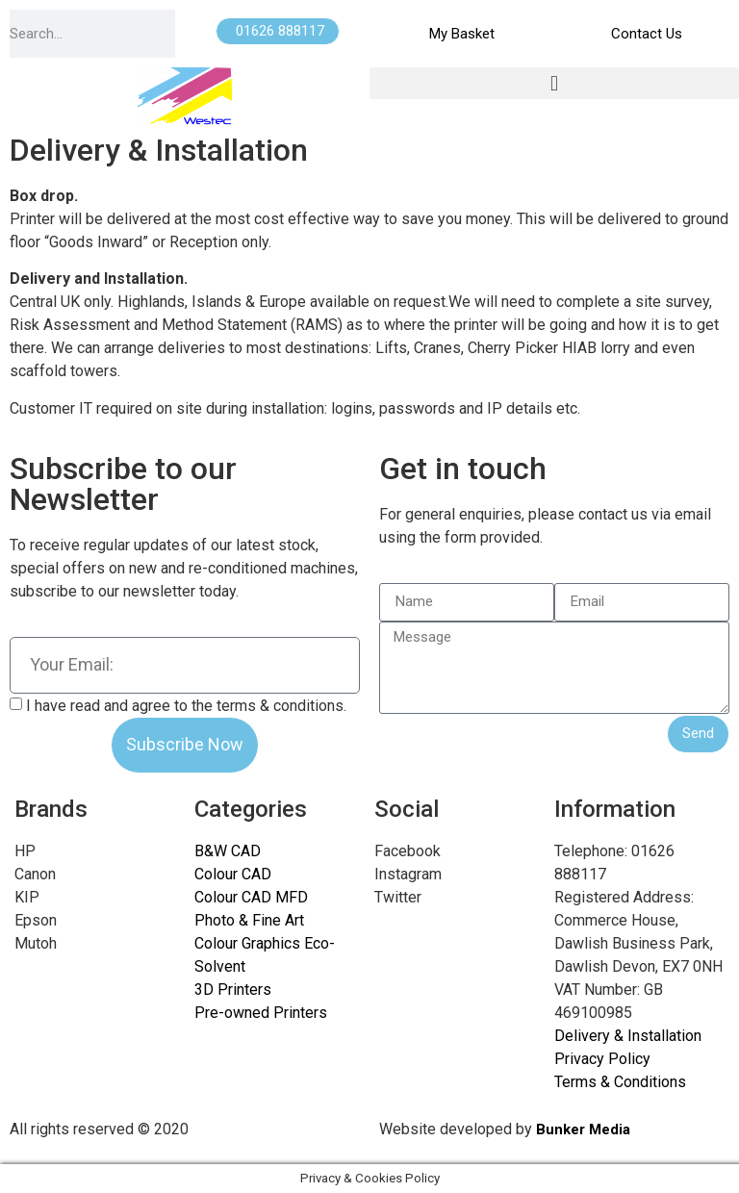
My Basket (462, 33)
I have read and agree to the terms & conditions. (186, 705)
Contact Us (646, 33)
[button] (554, 83)
